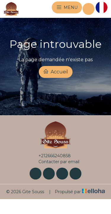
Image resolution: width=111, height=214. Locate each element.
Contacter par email (55, 161)
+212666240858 (51, 155)
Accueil (55, 72)
